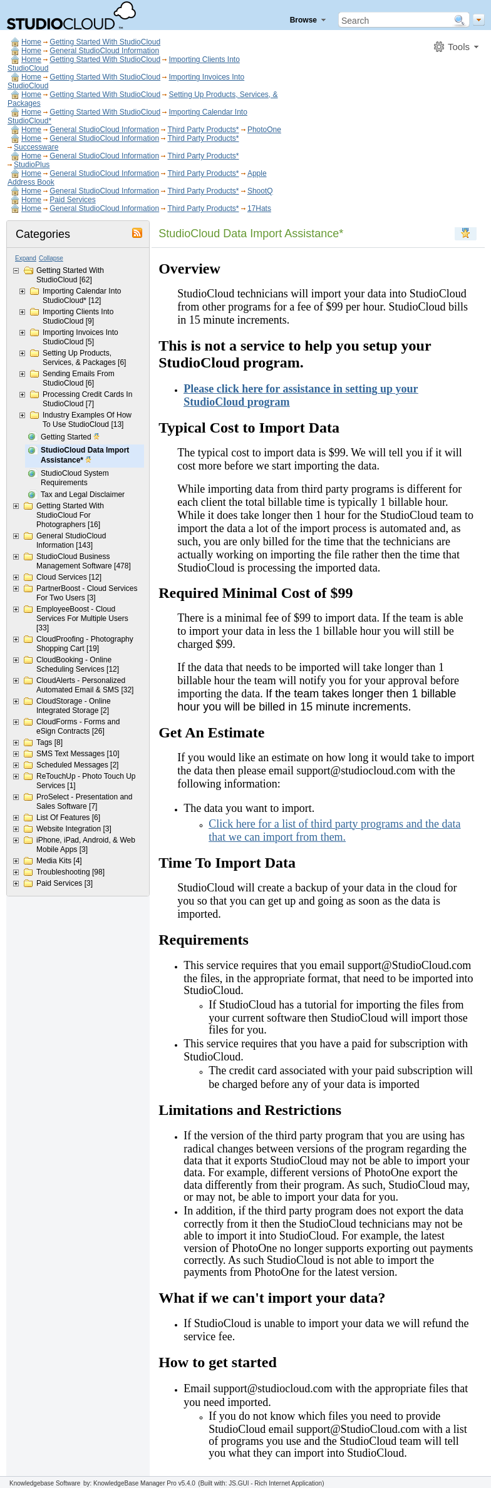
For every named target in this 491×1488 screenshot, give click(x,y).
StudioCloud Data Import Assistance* (85, 456)
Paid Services (72, 199)
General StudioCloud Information (104, 50)
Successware (36, 147)
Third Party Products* (203, 129)
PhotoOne (264, 129)
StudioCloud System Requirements (75, 478)
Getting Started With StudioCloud (104, 42)
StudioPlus (31, 164)
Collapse (51, 258)
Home (31, 42)
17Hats (259, 208)
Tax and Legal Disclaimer (83, 494)
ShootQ (260, 191)
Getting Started (70, 437)
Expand (25, 258)
